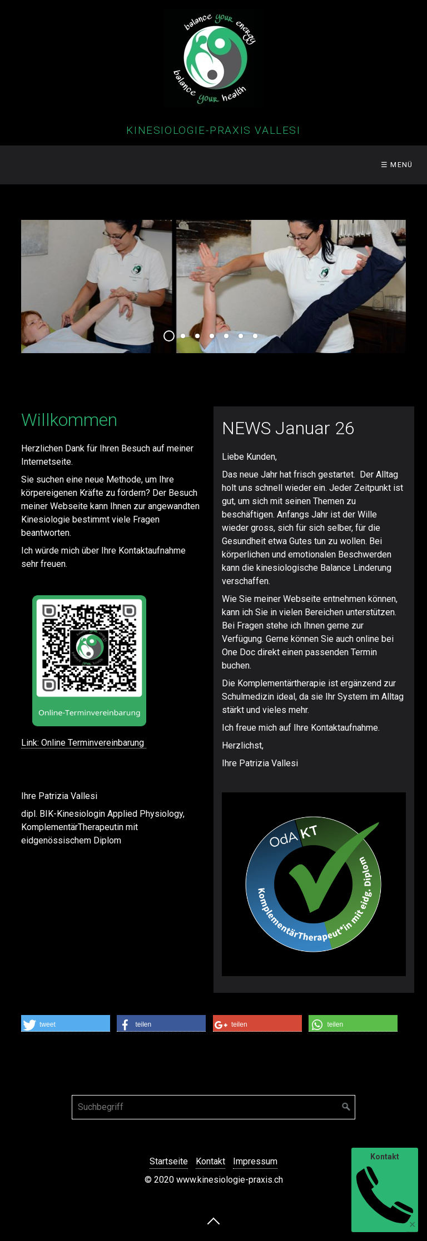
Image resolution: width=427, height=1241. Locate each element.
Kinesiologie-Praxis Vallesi (213, 130)
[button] (65, 1023)
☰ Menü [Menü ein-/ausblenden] (397, 164)
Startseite (169, 1161)
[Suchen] (346, 1107)
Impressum (255, 1161)
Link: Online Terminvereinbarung (83, 742)
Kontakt (210, 1161)
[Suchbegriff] (213, 1107)
